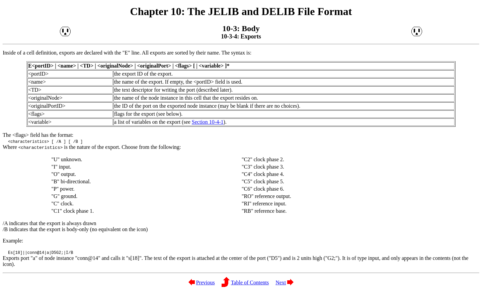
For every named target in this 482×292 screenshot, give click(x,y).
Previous (205, 282)
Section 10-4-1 (208, 122)
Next (280, 282)
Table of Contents (250, 282)
